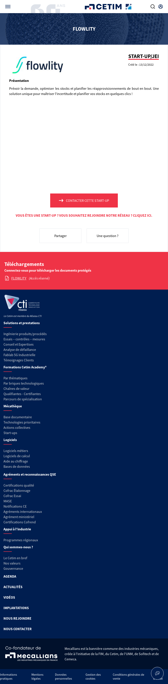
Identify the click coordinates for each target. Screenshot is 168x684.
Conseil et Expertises (18, 344)
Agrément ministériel (18, 517)
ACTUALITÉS (12, 587)
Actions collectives (16, 427)
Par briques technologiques (23, 383)
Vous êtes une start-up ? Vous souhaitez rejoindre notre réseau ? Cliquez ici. (84, 215)
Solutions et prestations (21, 323)
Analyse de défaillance (19, 349)
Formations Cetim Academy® (24, 367)
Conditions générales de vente (128, 676)
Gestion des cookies (93, 676)
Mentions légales (37, 676)
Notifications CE (15, 506)
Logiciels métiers (15, 450)
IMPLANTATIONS (16, 608)
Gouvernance (13, 568)
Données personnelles (63, 676)
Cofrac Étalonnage (16, 490)
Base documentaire (17, 417)
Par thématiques (15, 378)
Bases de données (16, 466)
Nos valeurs (12, 563)
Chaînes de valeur (16, 388)
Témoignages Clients (18, 360)
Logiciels (10, 440)
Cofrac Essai (12, 496)
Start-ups (10, 433)
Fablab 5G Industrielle (19, 355)
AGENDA (9, 576)
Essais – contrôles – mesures (24, 339)
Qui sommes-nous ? (18, 547)
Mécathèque (12, 406)
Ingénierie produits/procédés (25, 334)
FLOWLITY (18, 278)
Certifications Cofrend (19, 522)
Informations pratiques (8, 676)
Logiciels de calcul (16, 456)
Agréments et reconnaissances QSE (29, 474)
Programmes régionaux (20, 540)
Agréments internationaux (22, 511)
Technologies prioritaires (21, 422)
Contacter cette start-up (87, 200)
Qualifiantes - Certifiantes (22, 394)
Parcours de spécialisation (22, 399)
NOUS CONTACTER (17, 629)
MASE (7, 501)
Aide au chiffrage (15, 461)
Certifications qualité (18, 485)
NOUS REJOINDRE (17, 618)
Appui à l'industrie (17, 529)
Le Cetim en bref (15, 558)
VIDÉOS (9, 597)
